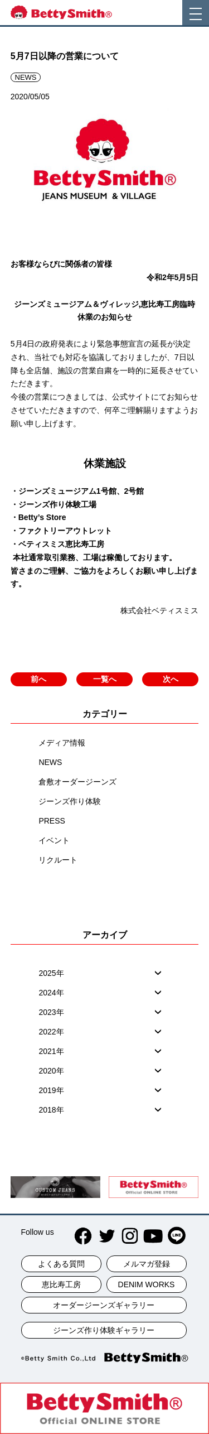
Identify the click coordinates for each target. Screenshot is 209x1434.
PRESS (51, 820)
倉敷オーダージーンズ (77, 781)
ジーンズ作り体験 (69, 801)
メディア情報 (61, 742)
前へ (38, 679)
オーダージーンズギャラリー (103, 1305)
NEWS (50, 762)
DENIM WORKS (146, 1284)
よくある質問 (61, 1263)
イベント (54, 840)
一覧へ (104, 679)
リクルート (57, 859)
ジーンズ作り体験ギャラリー (103, 1330)
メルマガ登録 (146, 1263)
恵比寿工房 (61, 1284)
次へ (170, 679)
